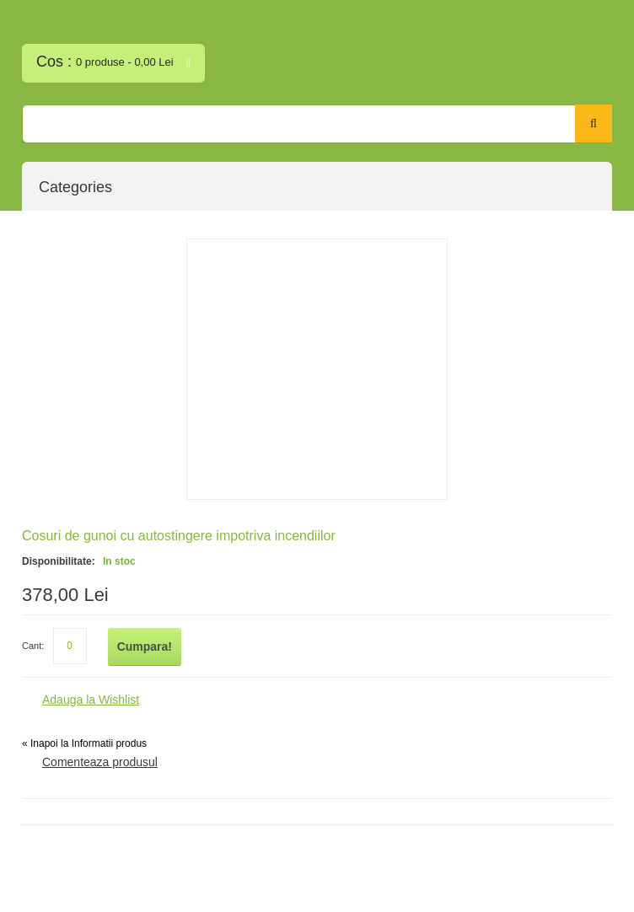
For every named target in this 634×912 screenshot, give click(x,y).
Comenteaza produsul (100, 762)
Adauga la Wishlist (90, 699)
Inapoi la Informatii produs (84, 743)
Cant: (33, 646)
